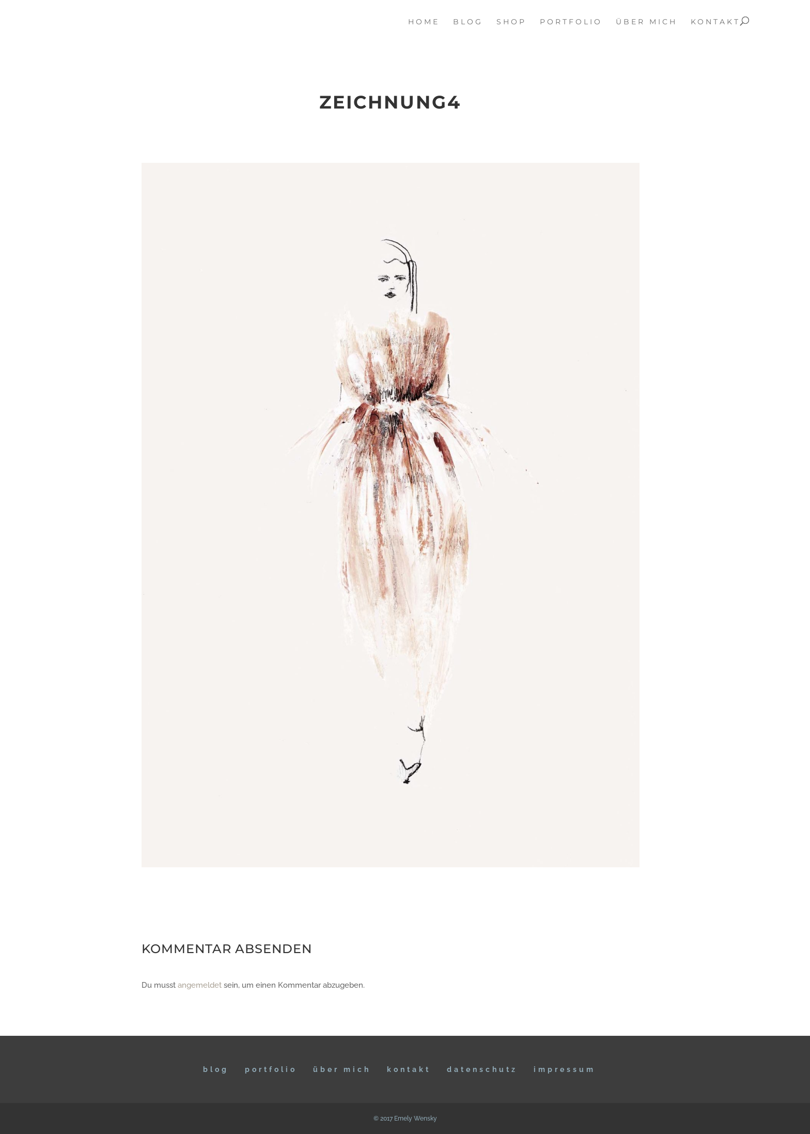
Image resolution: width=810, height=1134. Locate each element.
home (424, 22)
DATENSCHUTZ (482, 1069)
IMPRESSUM (565, 1069)
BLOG (216, 1069)
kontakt (715, 22)
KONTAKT (409, 1069)
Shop (511, 22)
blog (468, 22)
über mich (646, 22)
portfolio (571, 22)
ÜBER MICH (342, 1069)
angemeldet (200, 985)
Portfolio (271, 1069)
